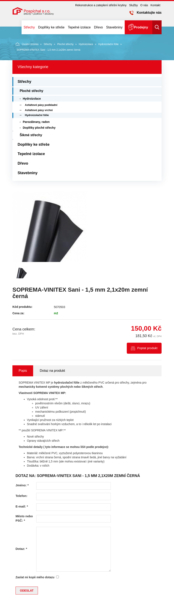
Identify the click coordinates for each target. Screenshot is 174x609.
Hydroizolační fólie (108, 44)
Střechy (29, 27)
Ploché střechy (65, 44)
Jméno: (22, 485)
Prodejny (141, 27)
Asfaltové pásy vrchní (39, 110)
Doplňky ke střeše (51, 27)
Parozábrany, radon (36, 122)
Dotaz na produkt (52, 370)
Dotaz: (21, 548)
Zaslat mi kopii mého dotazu (35, 577)
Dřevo (98, 27)
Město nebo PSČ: (24, 518)
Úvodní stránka (27, 44)
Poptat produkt (147, 348)
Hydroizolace (86, 44)
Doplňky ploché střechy (39, 127)
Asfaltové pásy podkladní (41, 104)
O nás (144, 5)
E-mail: (22, 506)
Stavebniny (114, 27)
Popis (23, 370)
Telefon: (21, 496)
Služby (133, 5)
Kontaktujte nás (149, 12)
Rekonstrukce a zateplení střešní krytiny (101, 5)
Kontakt (155, 5)
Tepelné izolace (79, 27)
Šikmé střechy (31, 135)
